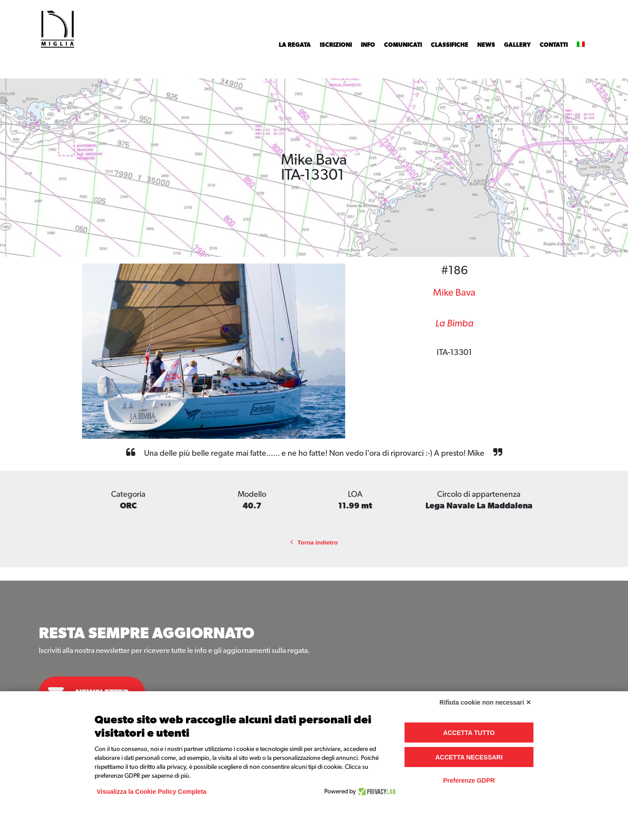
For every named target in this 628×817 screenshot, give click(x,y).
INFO (368, 45)
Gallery (517, 45)
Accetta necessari (469, 757)
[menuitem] (581, 45)
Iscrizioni (336, 45)
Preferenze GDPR (469, 780)
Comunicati (403, 45)
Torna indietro (314, 542)
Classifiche (449, 45)
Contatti (554, 45)
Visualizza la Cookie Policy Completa (152, 791)
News (486, 45)
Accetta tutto (469, 732)
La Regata (295, 45)
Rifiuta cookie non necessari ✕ (485, 702)
